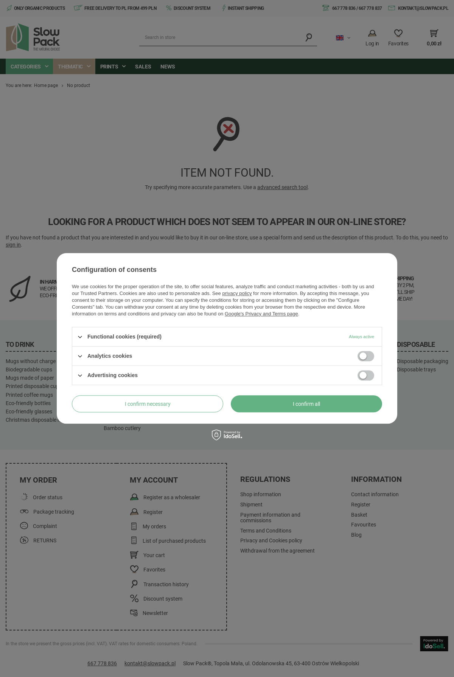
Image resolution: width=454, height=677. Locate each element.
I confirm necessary (148, 404)
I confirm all (306, 404)
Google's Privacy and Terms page (261, 314)
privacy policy (237, 293)
